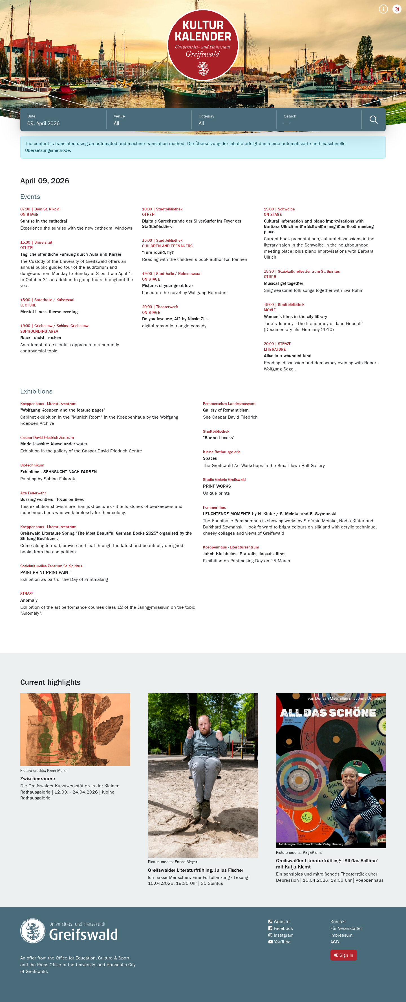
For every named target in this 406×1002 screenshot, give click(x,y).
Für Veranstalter (346, 928)
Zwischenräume (37, 778)
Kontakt (338, 921)
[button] (396, 9)
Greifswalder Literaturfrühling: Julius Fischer (195, 870)
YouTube (279, 942)
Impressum (341, 935)
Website (279, 921)
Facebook (280, 928)
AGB (334, 942)
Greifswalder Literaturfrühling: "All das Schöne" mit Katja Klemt (327, 864)
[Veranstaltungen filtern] (374, 119)
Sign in (343, 955)
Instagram (281, 935)
